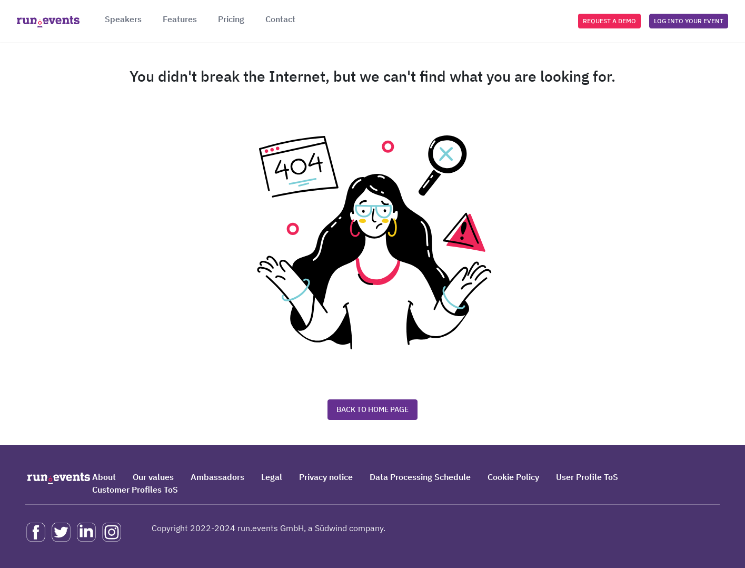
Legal (271, 477)
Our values (153, 477)
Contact (280, 19)
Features (180, 19)
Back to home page (372, 409)
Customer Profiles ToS (135, 489)
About (104, 477)
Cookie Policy (513, 477)
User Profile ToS (587, 477)
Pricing (231, 19)
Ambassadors (217, 477)
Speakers (123, 19)
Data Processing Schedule (420, 477)
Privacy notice (326, 477)
